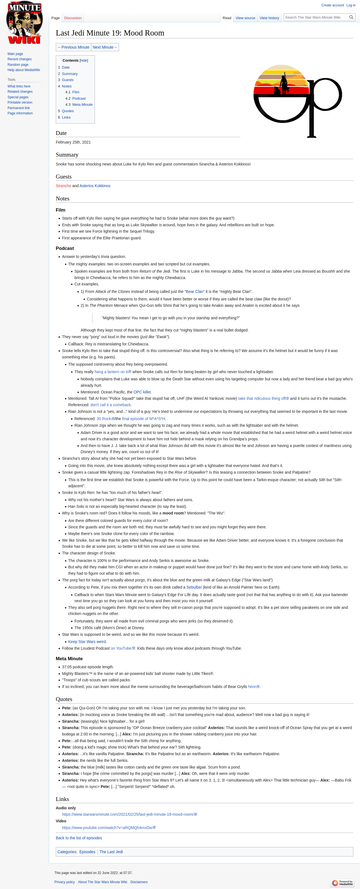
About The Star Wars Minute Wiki (102, 882)
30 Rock (104, 418)
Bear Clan (194, 291)
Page (55, 18)
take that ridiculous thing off (261, 398)
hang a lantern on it (111, 372)
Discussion (73, 18)
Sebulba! (194, 587)
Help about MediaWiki (23, 70)
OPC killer (142, 392)
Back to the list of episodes (79, 838)
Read (227, 18)
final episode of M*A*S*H (143, 418)
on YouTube (121, 648)
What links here (19, 86)
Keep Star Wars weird (87, 641)
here (252, 686)
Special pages (17, 97)
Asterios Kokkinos (95, 186)
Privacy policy (64, 882)
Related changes (19, 92)
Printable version (19, 102)
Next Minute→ (105, 47)
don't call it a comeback (110, 405)
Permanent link (18, 108)
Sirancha (63, 186)
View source (245, 18)
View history (269, 18)
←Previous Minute (73, 47)
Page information (20, 113)
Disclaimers (139, 882)
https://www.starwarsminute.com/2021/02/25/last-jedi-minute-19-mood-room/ (127, 814)
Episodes (87, 852)
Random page (17, 65)
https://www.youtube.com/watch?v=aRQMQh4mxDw (107, 827)
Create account (332, 5)
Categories (66, 852)
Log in (351, 5)
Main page (15, 54)
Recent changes (19, 59)
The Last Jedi (111, 852)
